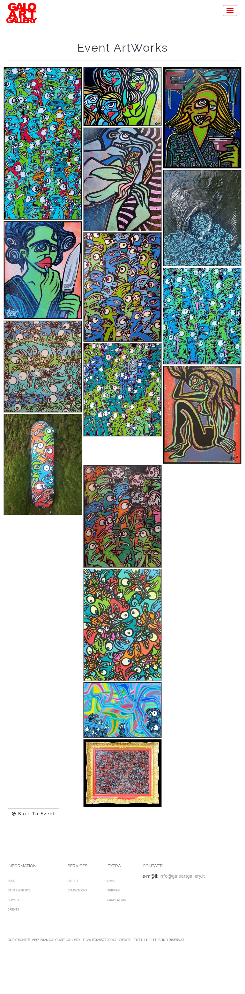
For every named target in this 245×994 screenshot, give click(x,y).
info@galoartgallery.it (182, 876)
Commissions (77, 890)
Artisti (73, 880)
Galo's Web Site (19, 890)
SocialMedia (117, 900)
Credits (13, 909)
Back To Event (33, 813)
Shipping (114, 890)
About (12, 880)
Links (111, 880)
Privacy (13, 900)
